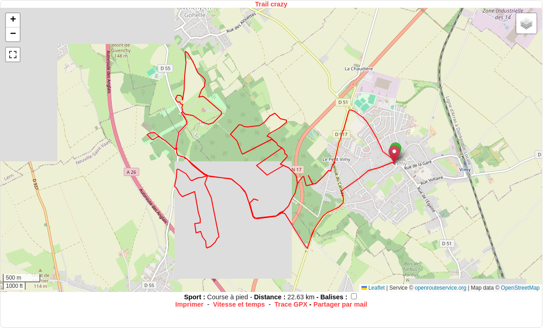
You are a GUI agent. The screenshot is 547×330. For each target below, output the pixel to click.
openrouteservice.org (440, 288)
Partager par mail (340, 304)
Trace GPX (290, 304)
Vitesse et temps (239, 304)
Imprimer (189, 304)
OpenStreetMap (520, 288)
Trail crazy (271, 4)
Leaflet (373, 288)
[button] (394, 154)
